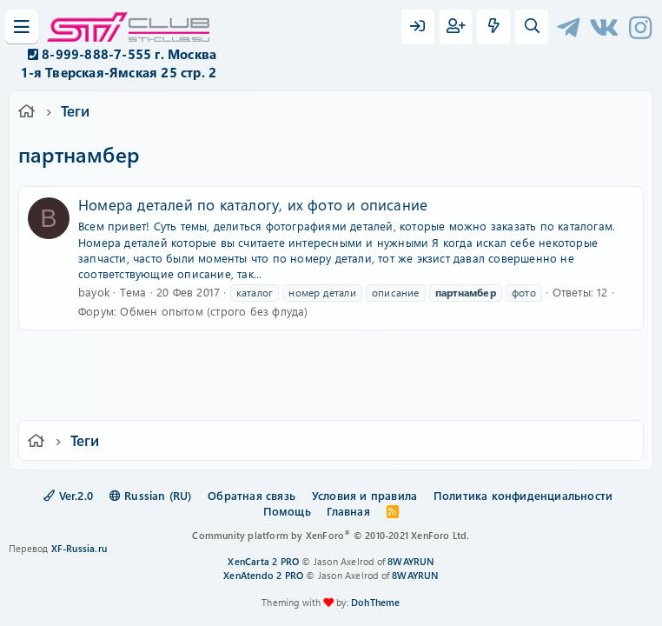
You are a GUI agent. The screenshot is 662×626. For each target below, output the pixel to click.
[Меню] (21, 27)
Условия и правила (364, 495)
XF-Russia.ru (79, 548)
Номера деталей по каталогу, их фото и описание (252, 204)
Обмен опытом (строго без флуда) (214, 310)
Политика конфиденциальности (523, 495)
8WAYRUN (410, 561)
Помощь (287, 510)
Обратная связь (251, 495)
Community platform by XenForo (330, 535)
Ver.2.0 (68, 495)
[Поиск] (531, 27)
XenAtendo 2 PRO (263, 575)
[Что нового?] (493, 27)
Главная (348, 510)
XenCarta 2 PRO (263, 561)
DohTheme (376, 602)
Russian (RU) (150, 495)
